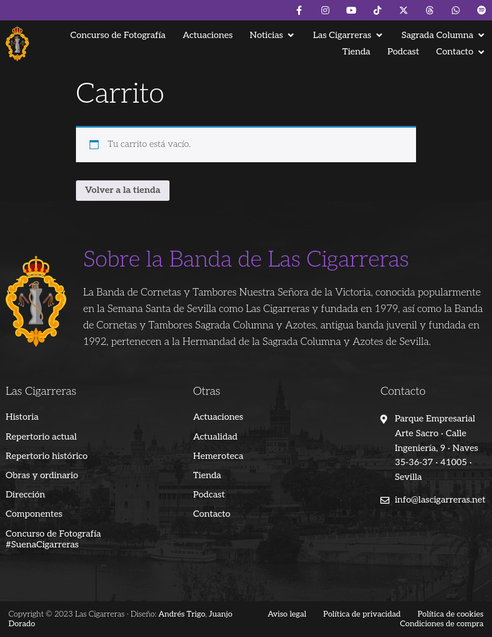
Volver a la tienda (122, 190)
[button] (273, 35)
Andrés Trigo (181, 614)
